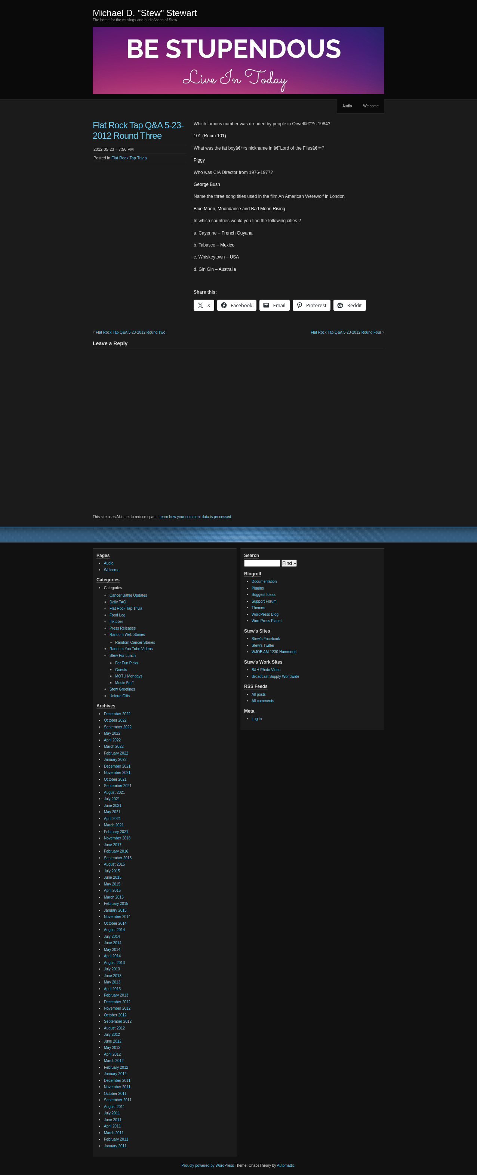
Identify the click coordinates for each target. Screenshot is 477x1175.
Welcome (371, 106)
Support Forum (264, 601)
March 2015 (114, 897)
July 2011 (112, 1113)
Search (251, 555)
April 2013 (112, 989)
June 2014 (112, 943)
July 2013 (112, 969)
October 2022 (115, 720)
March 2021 (114, 825)
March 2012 (114, 1061)
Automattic (286, 1165)
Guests (121, 670)
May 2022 (112, 733)
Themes (258, 608)
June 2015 (112, 877)
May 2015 (112, 884)
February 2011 (116, 1139)
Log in (257, 719)
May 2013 (112, 982)
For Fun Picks (126, 663)
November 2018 (117, 838)
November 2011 (117, 1087)
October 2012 (115, 1015)
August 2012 (114, 1028)
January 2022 (115, 760)
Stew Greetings (122, 689)
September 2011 (118, 1100)
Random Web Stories (127, 635)
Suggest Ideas (264, 595)
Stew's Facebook (266, 639)
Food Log (117, 615)
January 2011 (115, 1146)
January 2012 (115, 1074)
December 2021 (117, 766)
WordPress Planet (266, 621)
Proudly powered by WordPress (207, 1165)
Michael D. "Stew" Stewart (145, 13)
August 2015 (114, 864)
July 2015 (112, 871)
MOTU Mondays (128, 676)
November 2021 (117, 773)
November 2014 (117, 917)
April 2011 (112, 1126)
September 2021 (118, 786)
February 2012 (116, 1067)
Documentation (264, 581)
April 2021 (112, 819)
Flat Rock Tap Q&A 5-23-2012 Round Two (130, 332)
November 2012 (117, 1008)
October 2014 (115, 923)
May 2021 (112, 812)
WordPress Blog (265, 614)
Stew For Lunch (123, 656)
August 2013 (114, 963)
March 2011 (114, 1133)
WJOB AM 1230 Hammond (274, 652)
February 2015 (116, 904)
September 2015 (118, 858)
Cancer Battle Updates (128, 595)
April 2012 (112, 1054)
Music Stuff (124, 683)
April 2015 (112, 890)
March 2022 (114, 746)
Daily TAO (118, 602)
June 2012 (112, 1041)
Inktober (116, 621)
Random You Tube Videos (131, 649)
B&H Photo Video (266, 670)
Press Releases (123, 628)
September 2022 (118, 727)
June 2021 (112, 806)
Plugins (258, 588)
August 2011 (114, 1107)
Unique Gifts (120, 696)
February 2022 (116, 753)
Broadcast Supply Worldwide (275, 676)
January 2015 (115, 910)
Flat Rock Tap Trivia (129, 158)
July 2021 (112, 799)
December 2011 (117, 1080)
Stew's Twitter (263, 645)
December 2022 (117, 714)
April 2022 (112, 740)
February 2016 (116, 851)
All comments (263, 701)
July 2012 (112, 1034)
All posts (259, 694)
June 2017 (112, 845)
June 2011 (112, 1120)
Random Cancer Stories (135, 642)
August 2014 (114, 930)
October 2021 (115, 779)
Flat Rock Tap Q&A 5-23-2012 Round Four (346, 332)
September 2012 (118, 1021)
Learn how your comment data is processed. (195, 517)
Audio (347, 106)
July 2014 (112, 936)
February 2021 (116, 832)
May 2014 (112, 950)
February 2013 (116, 995)
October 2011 (115, 1094)
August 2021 (114, 792)
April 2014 (112, 956)
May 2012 (112, 1048)
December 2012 (117, 1002)
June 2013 (112, 976)
